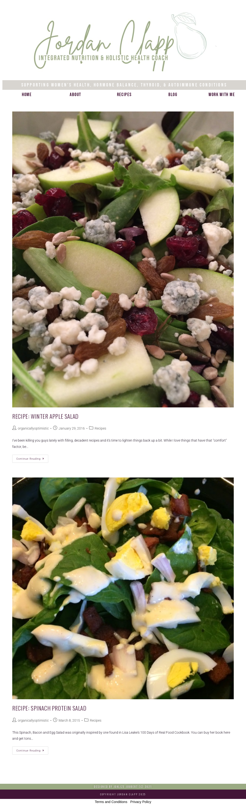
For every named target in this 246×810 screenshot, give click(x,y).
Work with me (222, 95)
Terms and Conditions (111, 802)
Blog (173, 95)
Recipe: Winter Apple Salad (45, 416)
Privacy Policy (140, 802)
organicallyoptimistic (33, 428)
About (75, 95)
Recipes (124, 95)
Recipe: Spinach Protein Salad (49, 708)
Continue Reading (32, 457)
